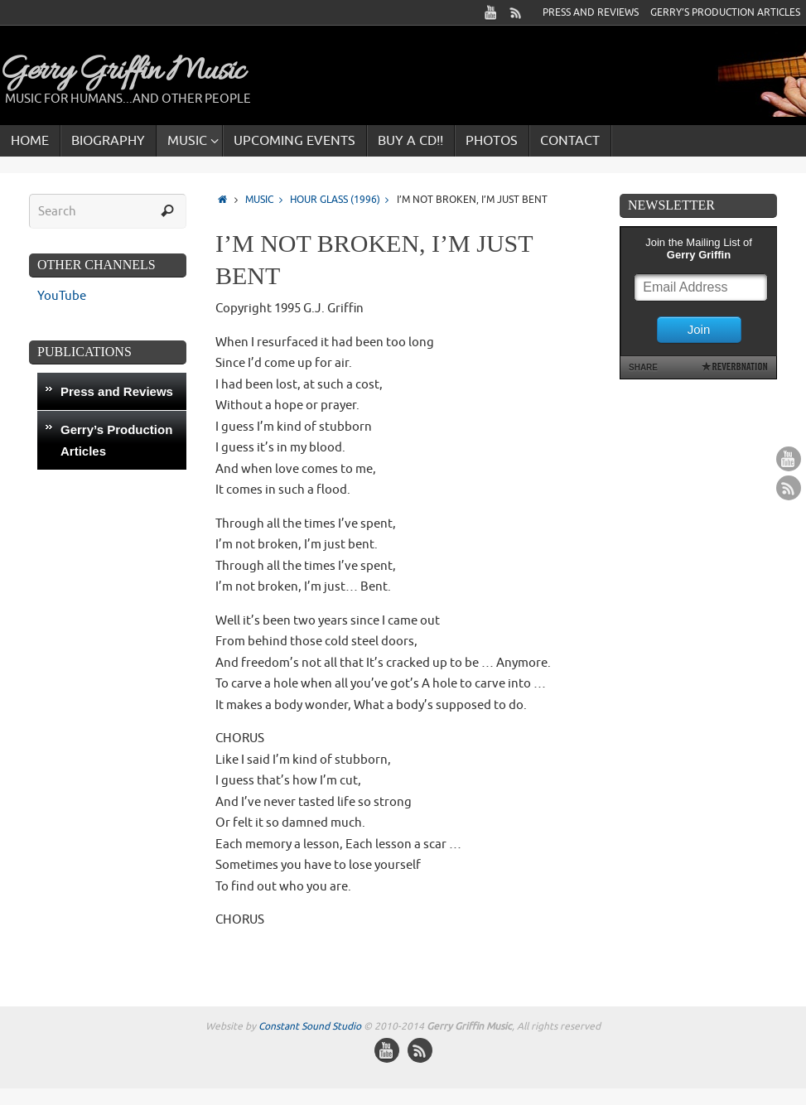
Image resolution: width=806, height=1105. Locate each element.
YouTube (61, 296)
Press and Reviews (591, 12)
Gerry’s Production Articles (725, 12)
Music (267, 200)
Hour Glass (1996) (343, 200)
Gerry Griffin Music (122, 72)
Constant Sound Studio (309, 1026)
